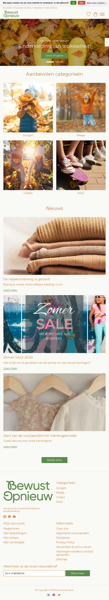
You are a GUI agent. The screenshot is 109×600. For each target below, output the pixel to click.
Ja (73, 3)
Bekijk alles (54, 460)
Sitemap (61, 559)
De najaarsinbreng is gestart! (26, 279)
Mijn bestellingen (15, 533)
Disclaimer (63, 537)
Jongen (28, 135)
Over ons (62, 528)
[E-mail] (34, 573)
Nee (81, 3)
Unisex (28, 193)
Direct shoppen (54, 55)
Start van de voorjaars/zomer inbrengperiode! (40, 435)
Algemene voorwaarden (72, 533)
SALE (80, 193)
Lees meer (10, 290)
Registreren (11, 528)
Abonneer (77, 573)
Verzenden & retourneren (74, 547)
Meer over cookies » (96, 3)
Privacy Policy (65, 542)
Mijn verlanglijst (14, 542)
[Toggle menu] (102, 14)
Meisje (81, 135)
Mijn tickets (11, 537)
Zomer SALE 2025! (18, 357)
